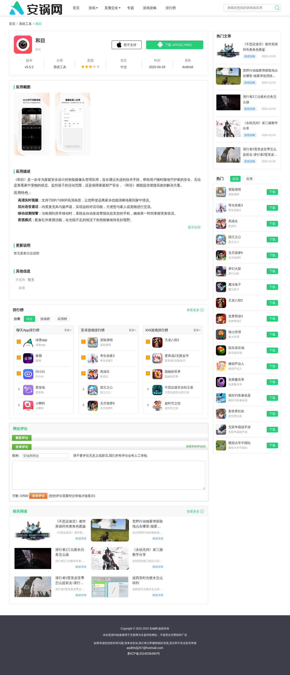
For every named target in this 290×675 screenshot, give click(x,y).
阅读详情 (80, 538)
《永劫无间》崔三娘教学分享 (147, 552)
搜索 (277, 7)
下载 (272, 192)
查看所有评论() (196, 446)
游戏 (92, 8)
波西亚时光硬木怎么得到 (147, 580)
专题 (130, 8)
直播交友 (111, 8)
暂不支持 (126, 45)
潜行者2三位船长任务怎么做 (69, 552)
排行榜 (171, 8)
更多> (67, 330)
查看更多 (193, 310)
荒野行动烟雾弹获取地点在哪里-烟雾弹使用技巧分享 (147, 524)
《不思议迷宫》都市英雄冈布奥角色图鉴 (70, 523)
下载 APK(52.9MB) (174, 45)
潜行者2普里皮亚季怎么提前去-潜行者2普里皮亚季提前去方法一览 (70, 580)
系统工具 (25, 24)
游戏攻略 (150, 8)
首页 (76, 8)
